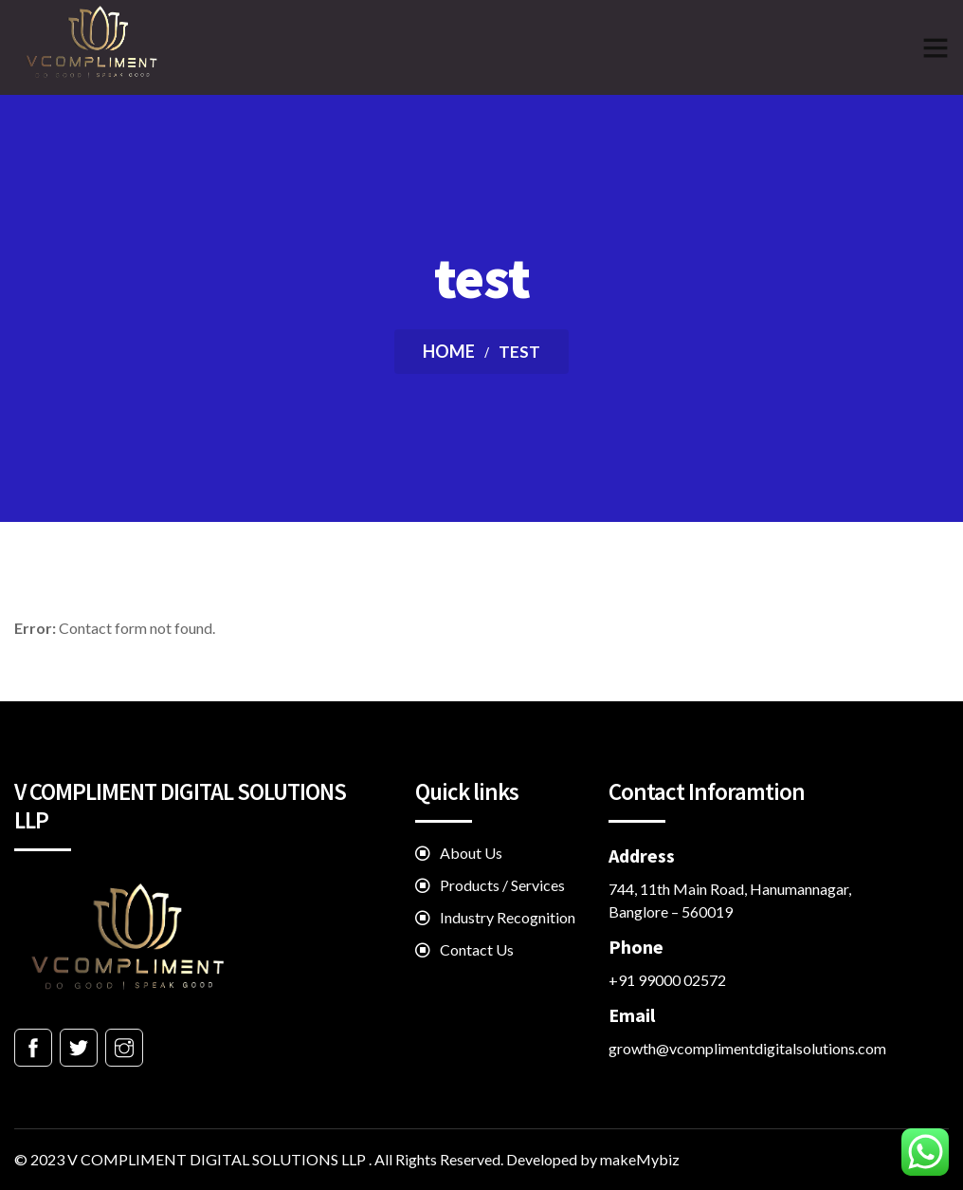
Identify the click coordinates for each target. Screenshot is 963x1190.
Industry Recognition (507, 917)
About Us (471, 853)
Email (632, 1015)
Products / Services (502, 885)
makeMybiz (640, 1159)
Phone (636, 946)
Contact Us (477, 949)
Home (449, 351)
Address (642, 855)
